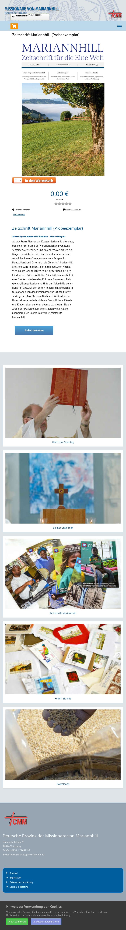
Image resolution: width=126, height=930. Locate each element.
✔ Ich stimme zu (17, 921)
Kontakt (13, 873)
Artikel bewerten (34, 330)
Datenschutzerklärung (21, 882)
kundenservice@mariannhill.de (27, 854)
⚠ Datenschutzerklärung (46, 921)
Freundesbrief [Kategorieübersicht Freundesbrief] (19, 214)
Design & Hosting (19, 886)
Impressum (15, 877)
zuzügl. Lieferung (72, 209)
